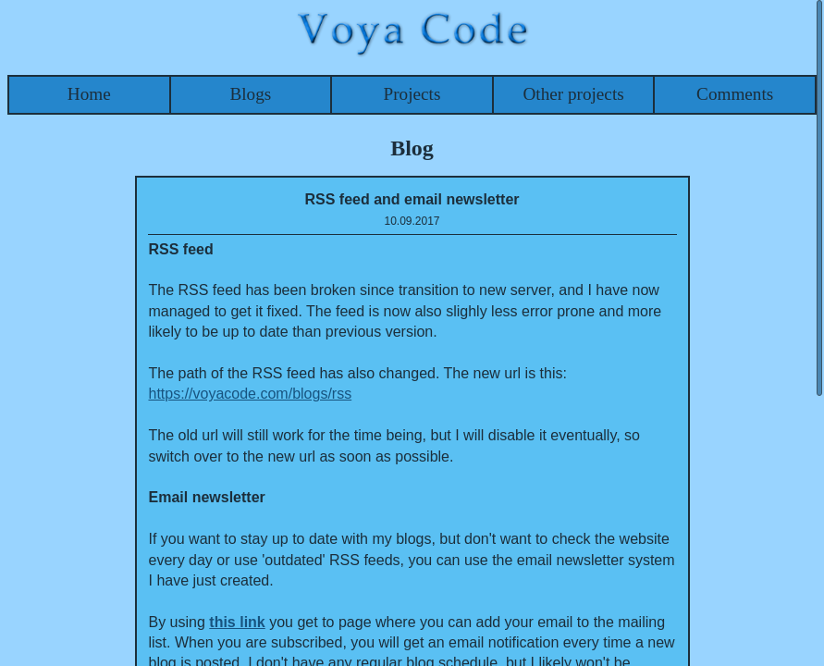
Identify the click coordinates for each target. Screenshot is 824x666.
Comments (734, 94)
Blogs (250, 94)
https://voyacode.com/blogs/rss (250, 393)
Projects (412, 94)
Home (89, 94)
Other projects (573, 94)
